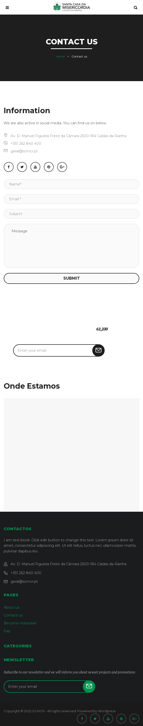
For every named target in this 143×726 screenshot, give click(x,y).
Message (71, 246)
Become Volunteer (20, 623)
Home (60, 56)
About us (11, 607)
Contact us (13, 615)
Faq (7, 631)
